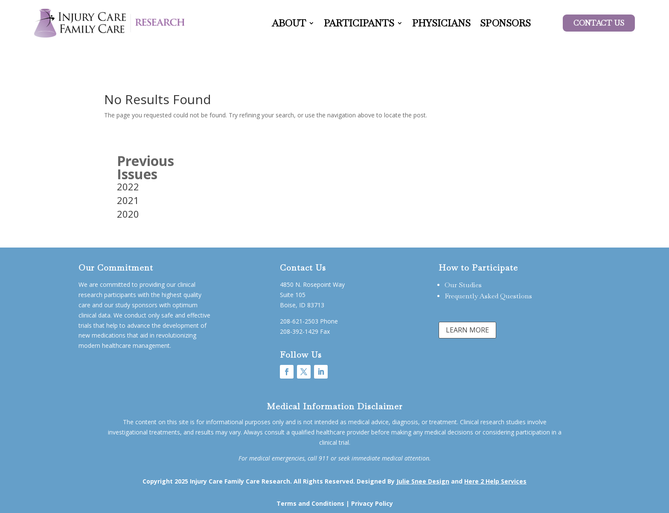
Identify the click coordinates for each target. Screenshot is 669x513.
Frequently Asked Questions (488, 295)
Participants (359, 23)
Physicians (441, 23)
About (289, 23)
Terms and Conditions (310, 503)
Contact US (598, 23)
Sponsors (505, 23)
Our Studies (463, 284)
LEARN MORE (467, 330)
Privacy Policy (372, 503)
